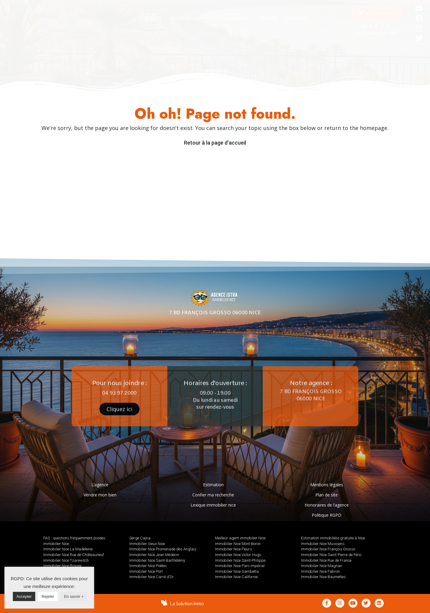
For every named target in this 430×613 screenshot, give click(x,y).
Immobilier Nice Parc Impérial (240, 566)
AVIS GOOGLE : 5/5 (376, 33)
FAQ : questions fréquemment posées (74, 538)
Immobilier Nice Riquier (62, 566)
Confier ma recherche (213, 495)
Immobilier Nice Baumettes (323, 577)
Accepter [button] (24, 596)
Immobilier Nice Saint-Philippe (240, 560)
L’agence (99, 484)
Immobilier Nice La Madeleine (68, 549)
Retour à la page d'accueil (215, 143)
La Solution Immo (187, 603)
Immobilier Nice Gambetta (237, 571)
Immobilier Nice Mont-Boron (238, 543)
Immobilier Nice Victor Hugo (238, 554)
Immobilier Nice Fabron (320, 571)
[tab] (153, 18)
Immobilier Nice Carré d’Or (151, 577)
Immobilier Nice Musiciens (323, 543)
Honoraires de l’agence (327, 505)
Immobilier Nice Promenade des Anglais (162, 549)
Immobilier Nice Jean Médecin (154, 554)
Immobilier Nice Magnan (321, 566)
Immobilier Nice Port (146, 571)
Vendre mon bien (100, 495)
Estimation (213, 484)
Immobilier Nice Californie (236, 577)
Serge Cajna (139, 538)
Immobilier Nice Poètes (148, 566)
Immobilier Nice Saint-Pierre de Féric (331, 554)
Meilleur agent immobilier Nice (240, 538)
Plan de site (326, 495)
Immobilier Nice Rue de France (326, 560)
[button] (376, 13)
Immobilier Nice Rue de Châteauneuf (73, 554)
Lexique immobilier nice (213, 505)
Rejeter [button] (48, 596)
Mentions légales (326, 484)
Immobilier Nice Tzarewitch (66, 560)
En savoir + (74, 596)
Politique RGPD (326, 515)
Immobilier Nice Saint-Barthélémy (157, 560)
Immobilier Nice (56, 543)
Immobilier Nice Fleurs (233, 549)
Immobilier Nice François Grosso (328, 549)
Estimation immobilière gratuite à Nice (333, 538)
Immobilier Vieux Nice (147, 543)
